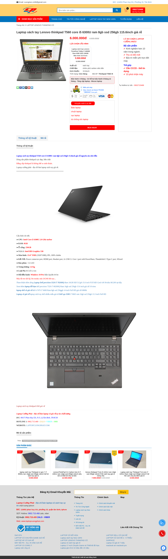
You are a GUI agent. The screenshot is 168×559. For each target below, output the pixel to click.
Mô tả (43, 138)
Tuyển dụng (126, 19)
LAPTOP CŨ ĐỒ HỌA (69, 535)
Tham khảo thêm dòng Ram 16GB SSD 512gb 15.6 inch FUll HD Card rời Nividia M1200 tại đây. (69, 283)
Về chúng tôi (80, 522)
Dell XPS (18, 535)
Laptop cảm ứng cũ (22, 548)
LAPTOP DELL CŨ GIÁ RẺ (116, 535)
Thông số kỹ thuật (27, 138)
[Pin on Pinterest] (29, 87)
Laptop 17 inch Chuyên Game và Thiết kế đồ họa (79, 545)
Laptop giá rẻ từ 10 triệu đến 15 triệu (74, 548)
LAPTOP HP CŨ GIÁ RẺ (24, 540)
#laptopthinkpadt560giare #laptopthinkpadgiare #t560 (39, 441)
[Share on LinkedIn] (32, 87)
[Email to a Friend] (26, 87)
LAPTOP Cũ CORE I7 (23, 545)
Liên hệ (140, 19)
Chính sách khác (104, 510)
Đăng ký (123, 492)
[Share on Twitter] (23, 87)
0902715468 (138, 9)
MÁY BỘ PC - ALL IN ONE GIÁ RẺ (83, 527)
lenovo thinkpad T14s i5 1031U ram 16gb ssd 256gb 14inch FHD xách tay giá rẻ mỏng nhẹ (100, 474)
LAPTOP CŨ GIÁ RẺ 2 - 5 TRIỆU (119, 538)
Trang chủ (56, 19)
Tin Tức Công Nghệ (76, 19)
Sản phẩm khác (24, 445)
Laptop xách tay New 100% (103, 19)
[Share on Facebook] (20, 87)
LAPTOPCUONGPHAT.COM (38, 425)
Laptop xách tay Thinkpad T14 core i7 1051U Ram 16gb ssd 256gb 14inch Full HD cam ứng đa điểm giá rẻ (134, 474)
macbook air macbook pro (116, 545)
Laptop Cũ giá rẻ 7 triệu (115, 543)
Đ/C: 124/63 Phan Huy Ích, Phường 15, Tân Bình (132, 2)
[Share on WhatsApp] (17, 87)
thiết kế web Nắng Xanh (88, 557)
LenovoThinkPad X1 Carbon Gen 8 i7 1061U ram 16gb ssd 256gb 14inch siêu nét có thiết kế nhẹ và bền (67, 474)
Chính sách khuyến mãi (107, 503)
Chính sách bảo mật (106, 507)
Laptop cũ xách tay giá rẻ (70, 543)
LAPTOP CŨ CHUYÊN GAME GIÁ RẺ (30, 538)
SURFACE (110, 540)
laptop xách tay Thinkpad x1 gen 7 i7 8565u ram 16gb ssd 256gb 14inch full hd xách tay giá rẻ (33, 474)
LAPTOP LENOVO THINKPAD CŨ (40, 25)
